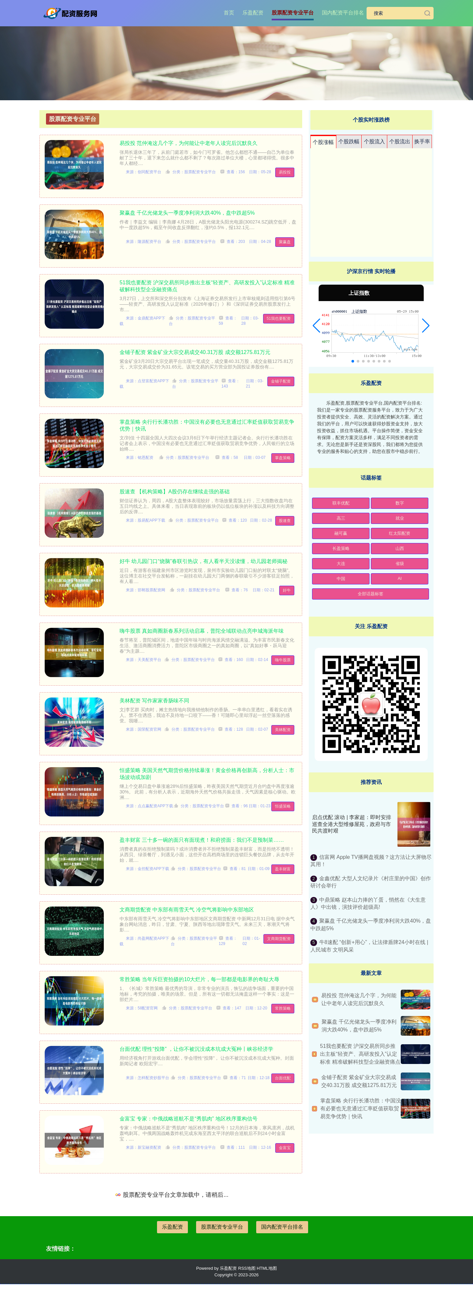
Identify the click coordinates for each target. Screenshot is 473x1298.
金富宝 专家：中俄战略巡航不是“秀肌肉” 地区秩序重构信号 (189, 1118)
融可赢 (340, 533)
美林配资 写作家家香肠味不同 (154, 700)
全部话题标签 (370, 593)
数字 (399, 503)
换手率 (422, 141)
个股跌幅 (348, 141)
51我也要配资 (279, 318)
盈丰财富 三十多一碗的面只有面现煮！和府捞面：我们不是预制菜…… (202, 840)
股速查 (285, 520)
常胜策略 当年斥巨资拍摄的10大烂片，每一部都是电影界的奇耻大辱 (199, 979)
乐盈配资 (252, 12)
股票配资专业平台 (293, 12)
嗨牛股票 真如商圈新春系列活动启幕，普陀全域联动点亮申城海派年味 (202, 631)
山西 (399, 548)
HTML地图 (267, 1268)
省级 (399, 563)
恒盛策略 (283, 806)
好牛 (287, 590)
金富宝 (285, 1147)
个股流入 (374, 141)
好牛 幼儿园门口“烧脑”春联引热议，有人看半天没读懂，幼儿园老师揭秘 (203, 561)
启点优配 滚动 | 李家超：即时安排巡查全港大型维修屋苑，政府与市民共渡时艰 (352, 824)
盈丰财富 (283, 869)
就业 (399, 518)
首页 (229, 12)
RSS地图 (247, 1268)
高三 (341, 518)
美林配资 (283, 729)
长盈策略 (340, 548)
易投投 (285, 172)
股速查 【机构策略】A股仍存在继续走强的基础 (175, 491)
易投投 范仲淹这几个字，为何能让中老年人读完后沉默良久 (189, 143)
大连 (341, 563)
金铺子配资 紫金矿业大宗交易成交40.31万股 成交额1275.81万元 (195, 352)
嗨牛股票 (283, 660)
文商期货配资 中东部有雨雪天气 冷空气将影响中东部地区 (187, 909)
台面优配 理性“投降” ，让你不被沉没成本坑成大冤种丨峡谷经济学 (196, 1049)
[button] (316, 326)
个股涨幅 (323, 142)
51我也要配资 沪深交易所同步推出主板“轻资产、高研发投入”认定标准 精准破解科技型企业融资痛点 (360, 1054)
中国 (341, 578)
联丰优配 (340, 503)
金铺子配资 (281, 381)
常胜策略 (283, 1008)
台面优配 (283, 1078)
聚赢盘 (285, 242)
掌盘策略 (283, 458)
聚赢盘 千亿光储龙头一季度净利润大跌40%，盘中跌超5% (187, 213)
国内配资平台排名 (343, 12)
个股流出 (399, 141)
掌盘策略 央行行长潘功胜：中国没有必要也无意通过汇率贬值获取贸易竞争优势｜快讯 (360, 1108)
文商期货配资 (279, 938)
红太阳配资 (399, 533)
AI (400, 578)
